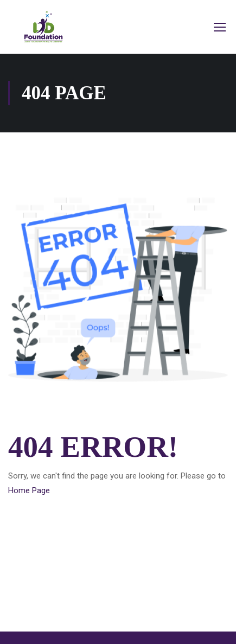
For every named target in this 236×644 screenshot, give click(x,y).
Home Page (29, 490)
